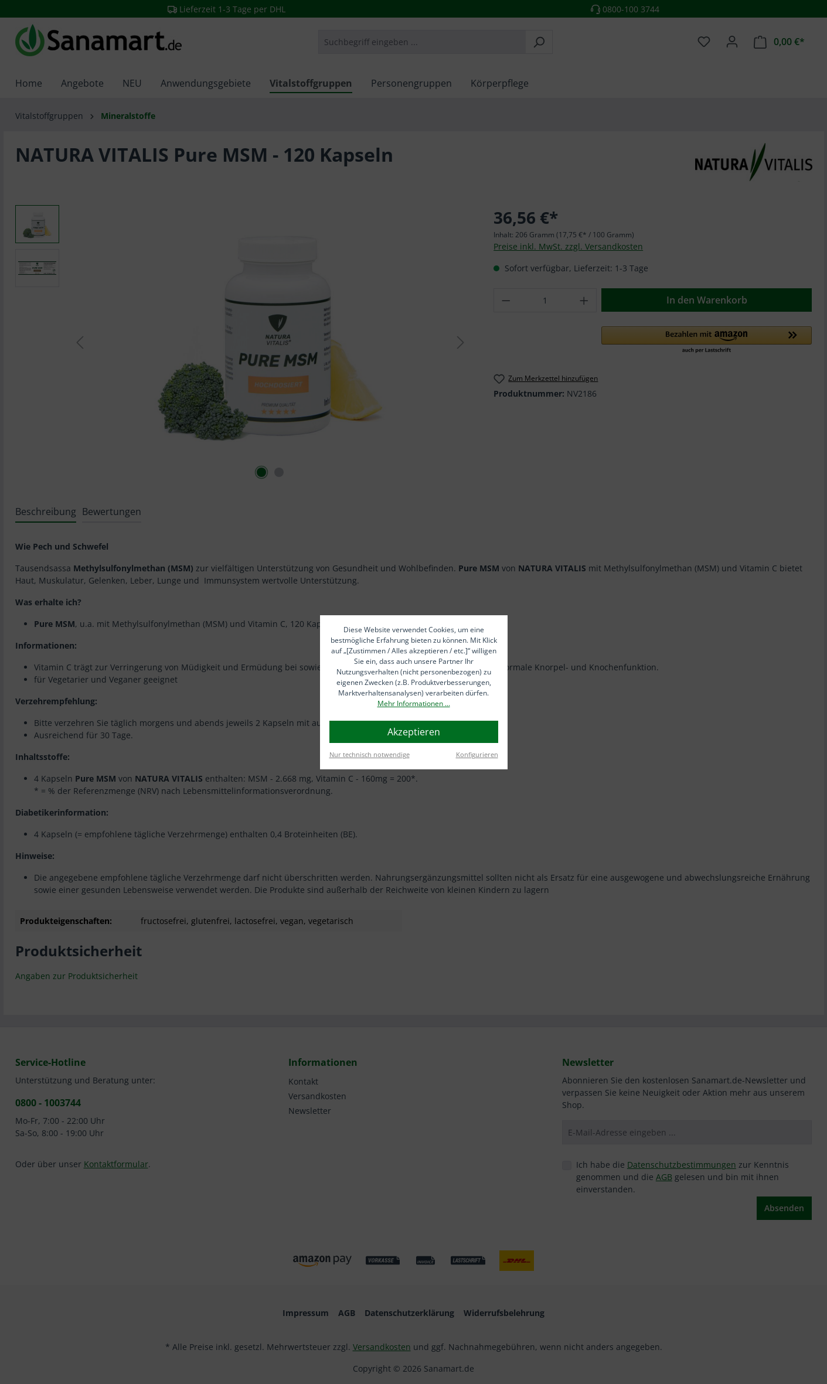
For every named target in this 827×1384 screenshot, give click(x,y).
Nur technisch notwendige (369, 754)
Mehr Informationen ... (413, 703)
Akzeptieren (413, 731)
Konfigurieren (477, 754)
